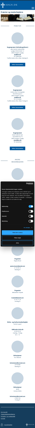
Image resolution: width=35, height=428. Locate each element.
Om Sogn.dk (4, 412)
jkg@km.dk (17, 54)
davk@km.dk (17, 140)
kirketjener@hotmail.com (17, 363)
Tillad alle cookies (17, 232)
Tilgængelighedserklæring (8, 414)
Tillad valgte (17, 237)
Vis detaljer (27, 227)
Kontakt (3, 418)
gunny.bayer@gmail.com (17, 266)
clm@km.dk (17, 97)
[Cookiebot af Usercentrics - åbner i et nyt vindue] (26, 184)
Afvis (17, 243)
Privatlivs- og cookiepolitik (8, 416)
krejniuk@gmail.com (18, 297)
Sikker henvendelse (17, 64)
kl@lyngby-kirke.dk (17, 329)
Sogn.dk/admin (8, 425)
